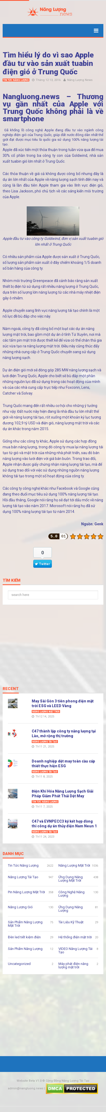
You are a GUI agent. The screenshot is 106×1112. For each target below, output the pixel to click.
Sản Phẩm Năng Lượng (25, 948)
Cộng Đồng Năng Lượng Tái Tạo (67, 1080)
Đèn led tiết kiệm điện (24, 937)
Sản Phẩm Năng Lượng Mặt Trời (25, 923)
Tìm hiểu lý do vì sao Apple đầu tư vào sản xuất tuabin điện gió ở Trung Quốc (48, 63)
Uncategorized (19, 963)
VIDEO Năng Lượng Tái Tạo (75, 950)
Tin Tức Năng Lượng (16, 80)
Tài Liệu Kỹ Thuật (71, 922)
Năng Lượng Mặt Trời (45, 711)
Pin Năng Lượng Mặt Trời (26, 892)
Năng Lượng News (80, 80)
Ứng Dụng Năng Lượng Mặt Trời (70, 878)
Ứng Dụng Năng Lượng (70, 908)
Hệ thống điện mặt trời (75, 937)
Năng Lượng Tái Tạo (44, 741)
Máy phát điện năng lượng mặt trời (73, 965)
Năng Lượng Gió (20, 907)
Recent (11, 689)
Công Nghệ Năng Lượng (71, 893)
